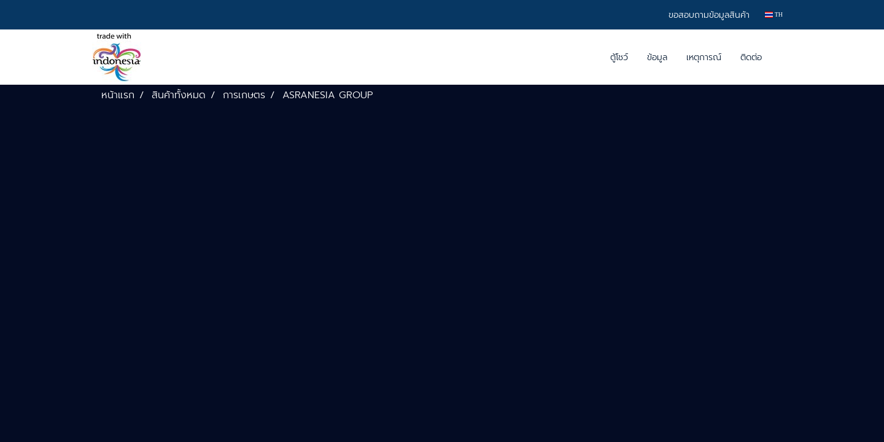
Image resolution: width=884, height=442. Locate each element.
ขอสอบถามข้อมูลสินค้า (709, 15)
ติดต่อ (751, 57)
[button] (782, 57)
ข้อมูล (657, 57)
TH (774, 14)
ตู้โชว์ (619, 57)
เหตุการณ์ (703, 57)
